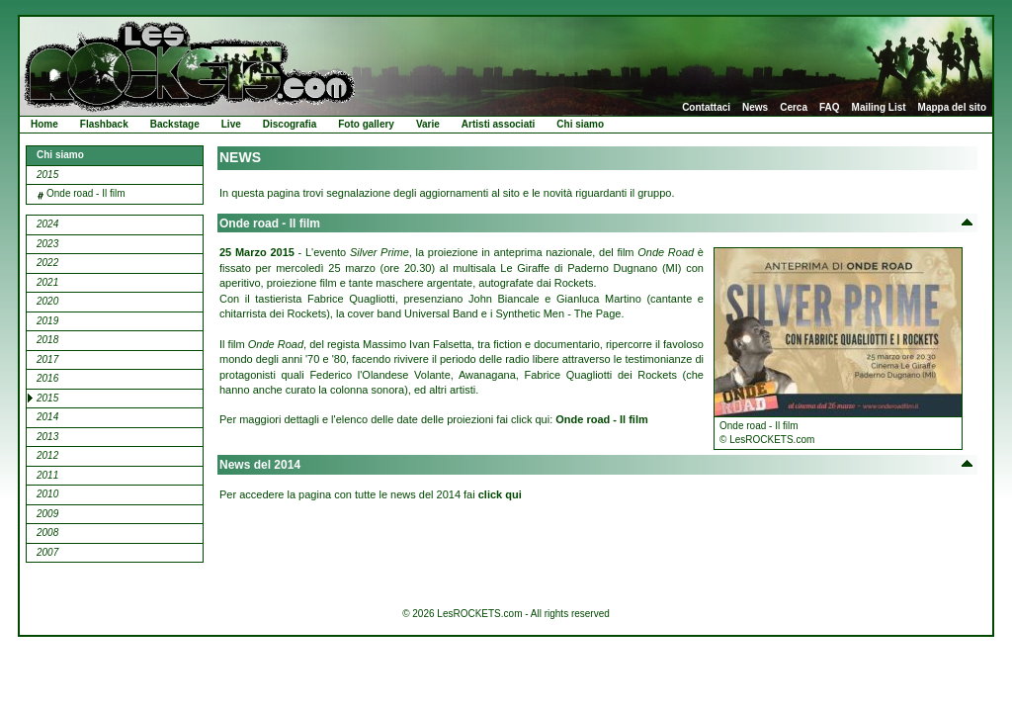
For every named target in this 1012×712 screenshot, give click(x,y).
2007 (47, 552)
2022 (47, 262)
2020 (47, 301)
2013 (47, 436)
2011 (47, 475)
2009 (47, 513)
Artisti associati (498, 124)
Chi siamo (580, 124)
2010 (47, 494)
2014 (47, 416)
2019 (47, 320)
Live (231, 124)
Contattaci (706, 108)
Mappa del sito (952, 108)
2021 (47, 282)
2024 (47, 224)
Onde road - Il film (85, 193)
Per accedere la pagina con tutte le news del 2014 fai (370, 494)
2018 (47, 339)
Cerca (793, 108)
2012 (47, 455)
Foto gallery (366, 124)
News (755, 108)
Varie (428, 124)
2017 (47, 359)
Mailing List (879, 108)
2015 (47, 174)
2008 (47, 532)
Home (44, 124)
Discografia (289, 124)
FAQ (829, 108)
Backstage (175, 124)
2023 (47, 243)
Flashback (104, 124)
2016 (47, 378)
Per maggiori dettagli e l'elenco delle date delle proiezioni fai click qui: (433, 419)
